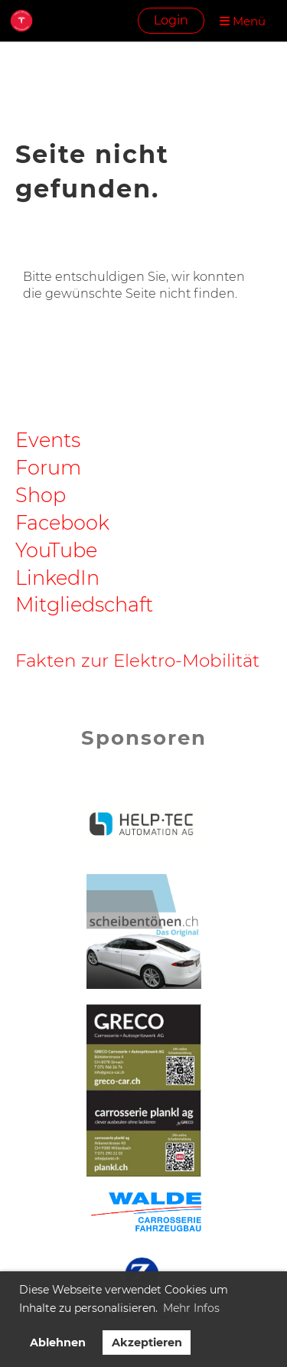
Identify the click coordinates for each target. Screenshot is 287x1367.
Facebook (62, 522)
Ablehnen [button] (58, 1342)
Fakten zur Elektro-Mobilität (137, 660)
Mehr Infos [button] (191, 1308)
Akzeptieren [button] (147, 1342)
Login (171, 20)
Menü (243, 21)
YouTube (56, 550)
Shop (40, 495)
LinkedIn (57, 577)
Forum (48, 467)
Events (47, 440)
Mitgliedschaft (84, 604)
